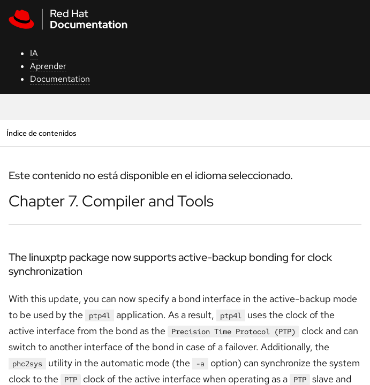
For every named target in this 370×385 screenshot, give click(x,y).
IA (34, 53)
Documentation (60, 78)
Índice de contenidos (41, 133)
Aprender (48, 66)
